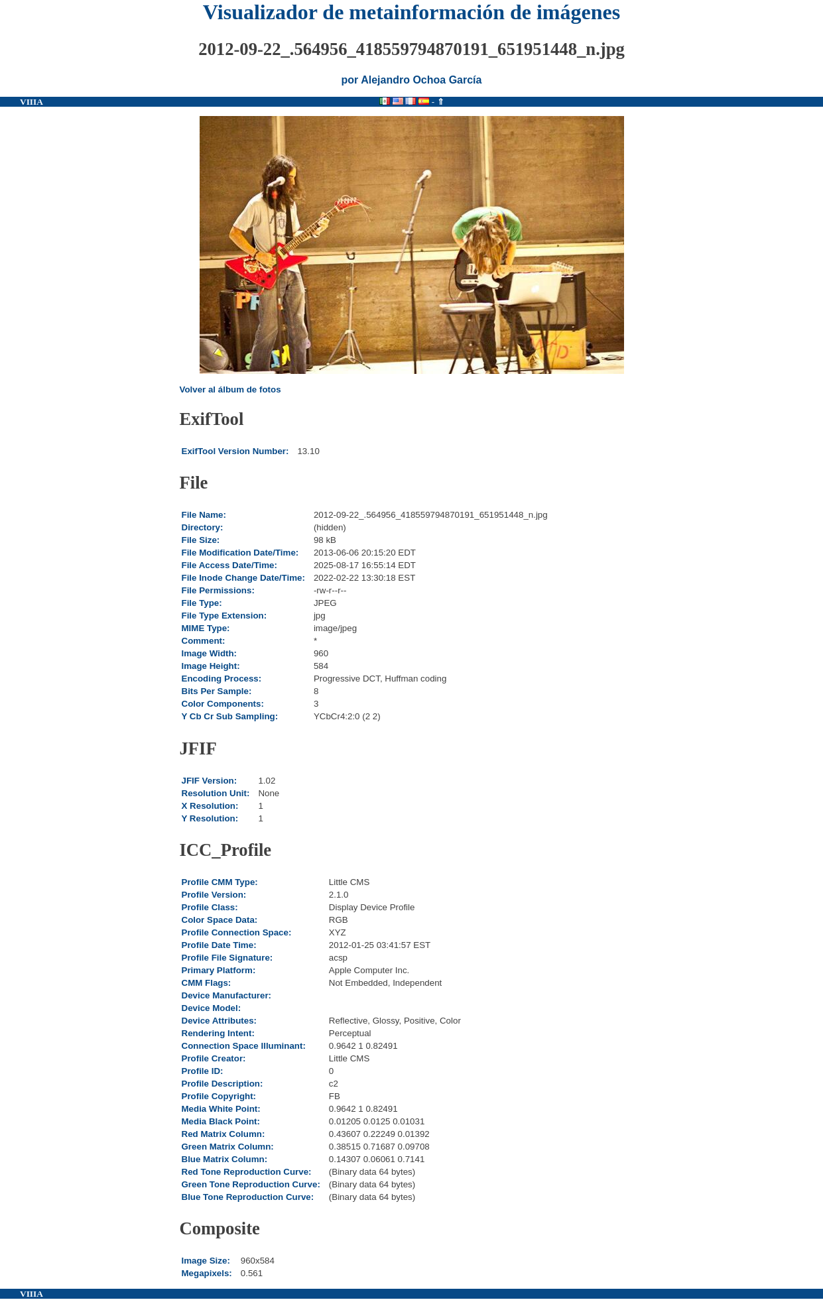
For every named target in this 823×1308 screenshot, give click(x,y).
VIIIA (31, 102)
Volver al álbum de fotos (230, 389)
